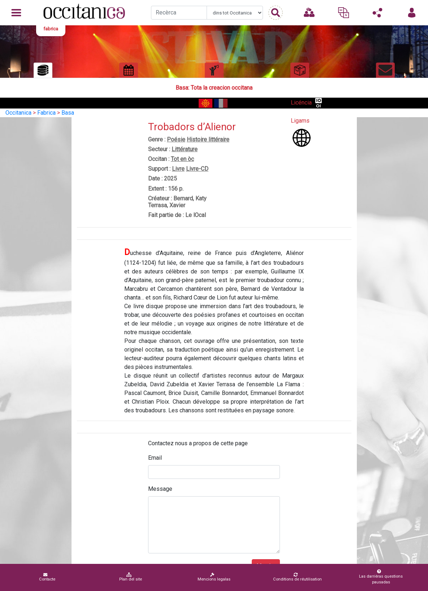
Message (160, 488)
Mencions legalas (214, 577)
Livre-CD (197, 168)
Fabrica (46, 112)
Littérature (185, 149)
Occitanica (18, 112)
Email (155, 457)
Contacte (47, 577)
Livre (178, 168)
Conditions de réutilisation (297, 577)
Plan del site (130, 577)
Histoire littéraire (208, 139)
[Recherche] (179, 13)
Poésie (176, 139)
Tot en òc (182, 159)
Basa (67, 112)
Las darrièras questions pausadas (379, 576)
